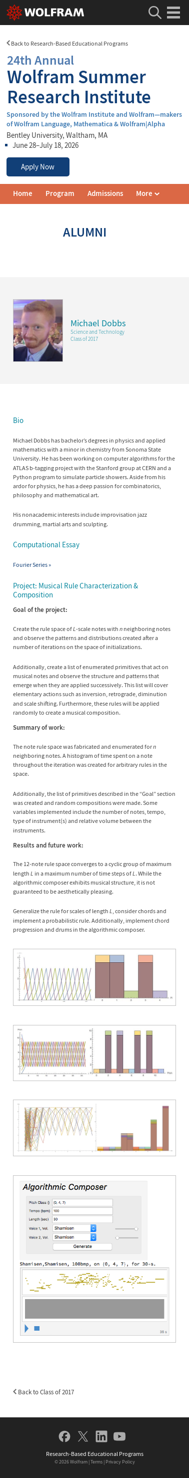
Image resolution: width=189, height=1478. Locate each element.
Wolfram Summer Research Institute (94, 78)
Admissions (105, 193)
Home (22, 193)
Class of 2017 (84, 338)
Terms (96, 1461)
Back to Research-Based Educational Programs (67, 43)
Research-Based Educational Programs (95, 1453)
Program (60, 193)
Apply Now (37, 166)
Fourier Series (32, 564)
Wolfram (79, 1461)
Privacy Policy (120, 1461)
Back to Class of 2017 (43, 1392)
